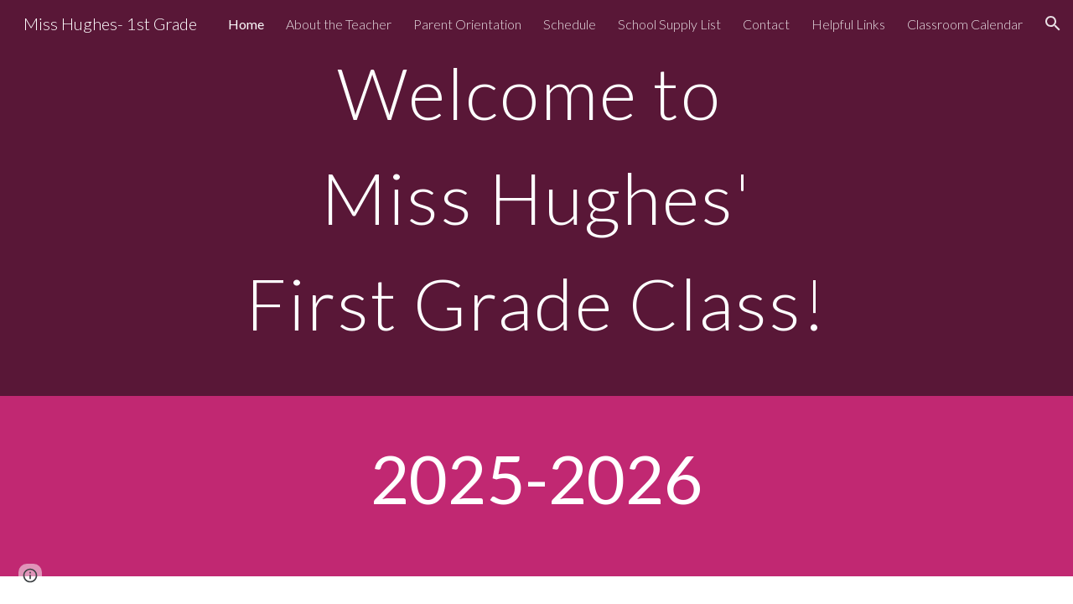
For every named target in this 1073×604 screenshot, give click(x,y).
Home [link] (246, 24)
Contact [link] (766, 24)
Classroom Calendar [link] (965, 24)
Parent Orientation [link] (467, 24)
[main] (536, 198)
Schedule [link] (569, 24)
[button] (1053, 23)
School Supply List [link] (669, 24)
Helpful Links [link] (848, 24)
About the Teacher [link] (338, 24)
